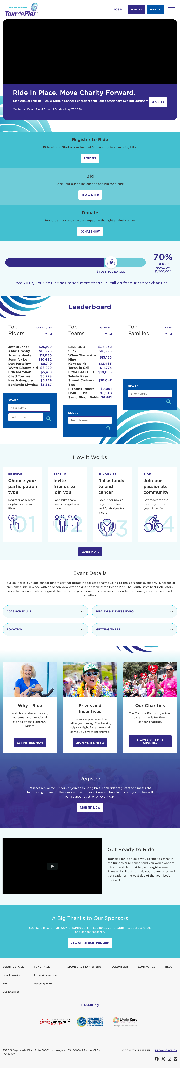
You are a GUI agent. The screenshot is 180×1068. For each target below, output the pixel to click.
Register (136, 9)
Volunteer (120, 966)
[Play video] (52, 866)
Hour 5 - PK (78, 393)
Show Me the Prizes (90, 743)
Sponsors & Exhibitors (84, 966)
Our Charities (11, 991)
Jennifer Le (17, 359)
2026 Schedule (45, 612)
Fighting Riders (81, 389)
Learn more (90, 552)
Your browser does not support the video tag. (90, 51)
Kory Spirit (77, 363)
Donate (155, 9)
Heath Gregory (20, 380)
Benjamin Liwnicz (23, 384)
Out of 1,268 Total (44, 330)
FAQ (5, 983)
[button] (171, 9)
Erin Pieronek (19, 372)
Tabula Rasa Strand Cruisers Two (81, 380)
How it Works (11, 975)
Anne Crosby (19, 351)
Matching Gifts (43, 983)
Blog (169, 966)
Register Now (90, 807)
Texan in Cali (78, 368)
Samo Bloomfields (83, 397)
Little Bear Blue (81, 372)
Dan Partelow (19, 363)
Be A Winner (90, 195)
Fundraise (42, 966)
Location (45, 629)
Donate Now (90, 231)
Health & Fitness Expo (134, 612)
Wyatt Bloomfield (23, 368)
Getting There (134, 629)
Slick (72, 351)
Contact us (146, 966)
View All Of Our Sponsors (90, 943)
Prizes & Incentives (45, 975)
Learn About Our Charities (150, 741)
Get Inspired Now (30, 743)
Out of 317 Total (105, 330)
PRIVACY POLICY (166, 1050)
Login (118, 9)
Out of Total (168, 330)
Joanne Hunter (20, 355)
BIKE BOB (76, 347)
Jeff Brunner (18, 347)
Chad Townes (19, 376)
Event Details (13, 966)
